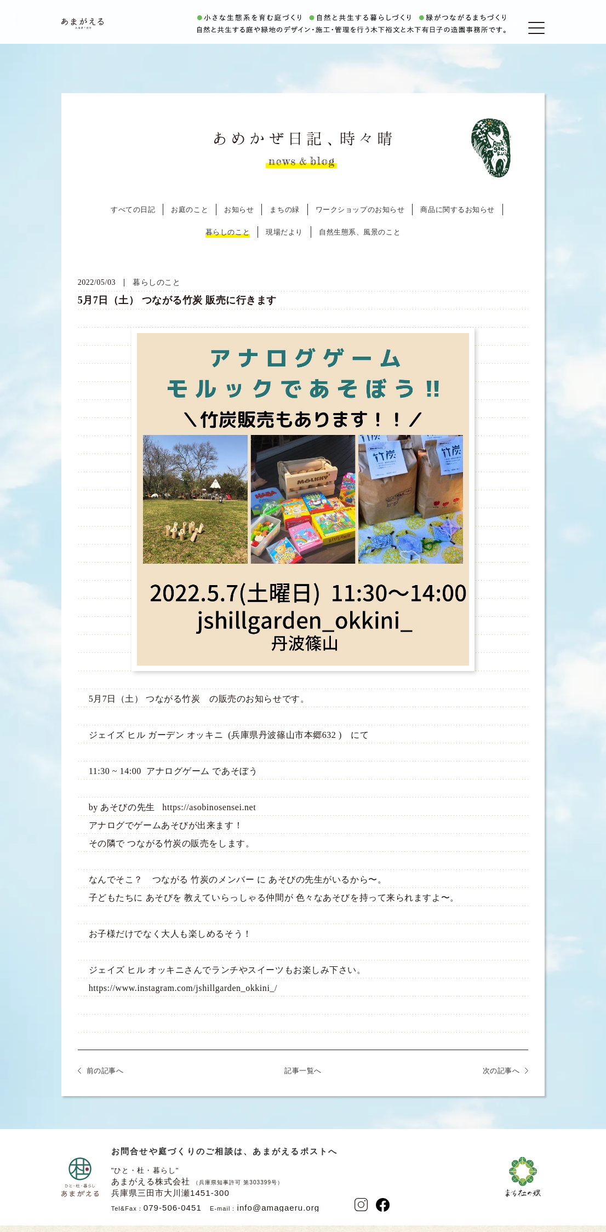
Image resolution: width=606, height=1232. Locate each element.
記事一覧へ (303, 1080)
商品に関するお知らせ (457, 219)
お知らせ (239, 219)
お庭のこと (189, 219)
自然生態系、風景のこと (360, 241)
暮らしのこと (227, 241)
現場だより (284, 241)
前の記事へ (105, 1080)
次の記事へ (501, 1080)
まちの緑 (284, 219)
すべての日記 (133, 219)
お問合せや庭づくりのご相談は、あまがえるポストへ (224, 1160)
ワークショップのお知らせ (360, 219)
